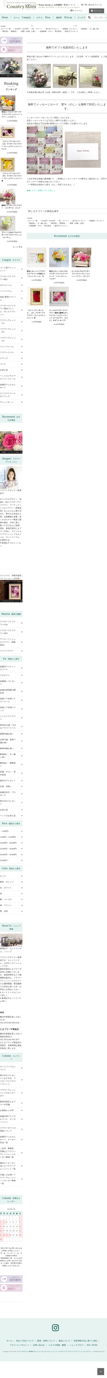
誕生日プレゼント (71, 31)
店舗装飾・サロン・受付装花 (50, 31)
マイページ (76, 11)
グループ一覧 (6, 29)
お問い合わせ (39, 1345)
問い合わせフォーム (91, 5)
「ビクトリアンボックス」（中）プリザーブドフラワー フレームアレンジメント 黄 (12, 177)
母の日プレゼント (52, 29)
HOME (3, 26)
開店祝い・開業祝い (10, 31)
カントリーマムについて (38, 5)
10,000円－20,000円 (21, 29)
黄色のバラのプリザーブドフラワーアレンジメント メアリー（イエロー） (12, 114)
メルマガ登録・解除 (57, 1345)
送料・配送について (66, 5)
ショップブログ (76, 1345)
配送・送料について (46, 1341)
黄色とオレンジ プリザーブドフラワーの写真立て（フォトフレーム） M (36, 273)
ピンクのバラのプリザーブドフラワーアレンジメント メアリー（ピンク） (81, 273)
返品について (64, 1341)
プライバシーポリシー (19, 1345)
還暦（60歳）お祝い (28, 31)
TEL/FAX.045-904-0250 (9, 1023)
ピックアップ (75, 19)
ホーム (11, 17)
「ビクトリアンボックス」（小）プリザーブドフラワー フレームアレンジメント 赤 (36, 314)
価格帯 (53, 17)
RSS (88, 1345)
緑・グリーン (37, 29)
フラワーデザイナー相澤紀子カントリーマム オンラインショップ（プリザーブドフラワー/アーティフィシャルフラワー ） (54, 1351)
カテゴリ (32, 19)
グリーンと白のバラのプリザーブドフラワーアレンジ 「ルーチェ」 (12, 234)
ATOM (94, 1345)
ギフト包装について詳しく (43, 190)
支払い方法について (25, 1341)
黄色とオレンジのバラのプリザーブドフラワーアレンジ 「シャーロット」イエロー (58, 275)
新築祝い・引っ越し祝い (90, 29)
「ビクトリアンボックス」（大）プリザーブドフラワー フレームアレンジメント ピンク (12, 145)
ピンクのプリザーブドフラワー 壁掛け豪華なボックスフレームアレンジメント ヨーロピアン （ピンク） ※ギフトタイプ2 (58, 315)
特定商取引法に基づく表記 (85, 1341)
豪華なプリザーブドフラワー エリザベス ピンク (12, 206)
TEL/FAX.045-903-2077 (9, 1040)
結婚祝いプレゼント (70, 29)
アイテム (96, 11)
